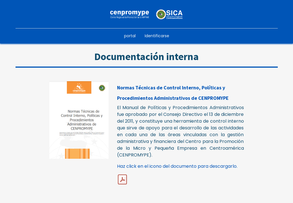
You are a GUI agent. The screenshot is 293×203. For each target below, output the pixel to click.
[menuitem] (130, 36)
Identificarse (157, 36)
